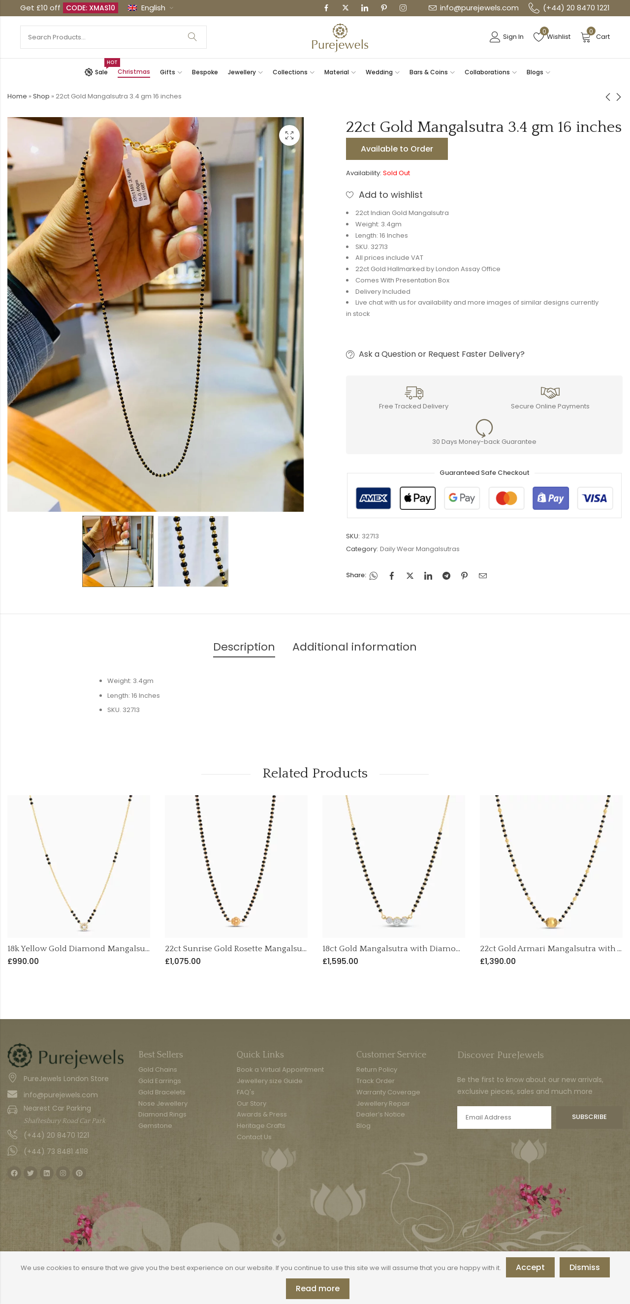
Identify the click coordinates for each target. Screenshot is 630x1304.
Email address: (504, 1117)
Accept (530, 1267)
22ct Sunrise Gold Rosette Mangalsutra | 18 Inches (259, 948)
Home (17, 96)
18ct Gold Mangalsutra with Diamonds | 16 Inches (416, 948)
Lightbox (289, 135)
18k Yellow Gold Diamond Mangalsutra (81, 948)
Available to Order (397, 149)
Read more (318, 1288)
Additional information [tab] (354, 646)
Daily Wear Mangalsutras (420, 549)
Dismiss (584, 1267)
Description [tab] (244, 646)
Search (192, 37)
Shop (41, 96)
